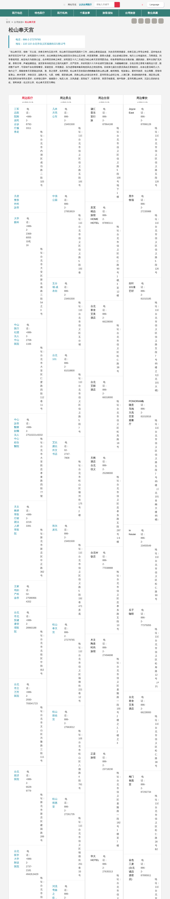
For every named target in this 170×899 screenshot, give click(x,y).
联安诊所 (19, 743)
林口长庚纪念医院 (24, 422)
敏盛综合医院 (21, 532)
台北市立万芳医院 (24, 218)
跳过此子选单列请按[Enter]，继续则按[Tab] (127, 21)
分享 (154, 21)
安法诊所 (19, 357)
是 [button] (97, 835)
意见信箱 (135, 4)
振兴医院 (19, 459)
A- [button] (134, 21)
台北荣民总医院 (23, 262)
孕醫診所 (19, 317)
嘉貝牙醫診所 (21, 630)
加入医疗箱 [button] (161, 21)
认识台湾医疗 (85, 4)
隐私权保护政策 (128, 861)
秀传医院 (19, 393)
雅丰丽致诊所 (21, 572)
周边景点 (65, 97)
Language (154, 4)
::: (64, 4)
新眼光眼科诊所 (23, 608)
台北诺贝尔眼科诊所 (25, 273)
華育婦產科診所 (23, 557)
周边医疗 (27, 97)
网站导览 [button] (85, 846)
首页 (8, 22)
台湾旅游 (18, 22)
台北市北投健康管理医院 (28, 207)
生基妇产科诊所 (23, 346)
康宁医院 (19, 517)
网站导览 (72, 4)
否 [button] (109, 835)
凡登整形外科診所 (24, 123)
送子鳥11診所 (21, 488)
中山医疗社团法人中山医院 (29, 149)
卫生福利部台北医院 (25, 685)
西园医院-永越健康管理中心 (29, 371)
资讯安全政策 (127, 866)
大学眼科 (19, 134)
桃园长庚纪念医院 (24, 473)
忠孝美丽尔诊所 (23, 408)
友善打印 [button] (147, 21)
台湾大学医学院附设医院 (28, 287)
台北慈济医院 (21, 233)
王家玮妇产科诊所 (24, 193)
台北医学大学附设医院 (26, 247)
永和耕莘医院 (21, 331)
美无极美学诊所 (23, 448)
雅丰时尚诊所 (21, 583)
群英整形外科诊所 (24, 619)
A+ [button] (141, 21)
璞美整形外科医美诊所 (26, 641)
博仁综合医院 (21, 547)
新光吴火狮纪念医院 (25, 594)
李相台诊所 (20, 382)
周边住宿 (103, 97)
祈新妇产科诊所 (23, 433)
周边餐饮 (142, 97)
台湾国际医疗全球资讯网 (15, 5)
